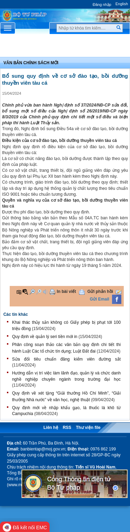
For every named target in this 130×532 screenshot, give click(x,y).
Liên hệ (50, 427)
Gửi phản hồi (100, 291)
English (121, 4)
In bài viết (66, 291)
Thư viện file (88, 427)
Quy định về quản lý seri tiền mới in (44, 336)
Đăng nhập (102, 4)
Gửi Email (99, 299)
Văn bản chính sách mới (30, 62)
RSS (67, 427)
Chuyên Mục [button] (65, 47)
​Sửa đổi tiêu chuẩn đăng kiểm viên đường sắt (66, 359)
